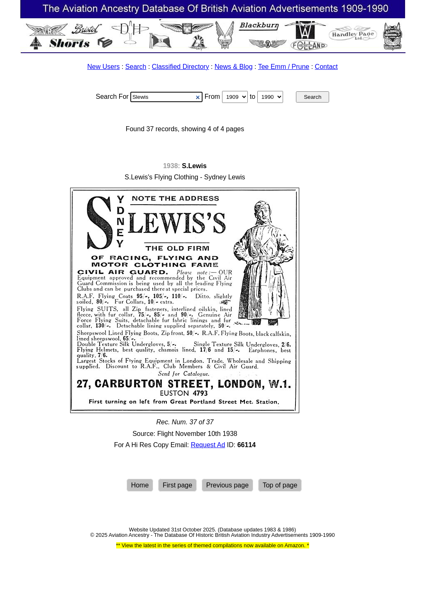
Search (136, 66)
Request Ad (208, 444)
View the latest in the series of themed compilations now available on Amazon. (213, 545)
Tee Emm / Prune (284, 66)
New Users (103, 66)
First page (177, 485)
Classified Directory (180, 66)
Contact (326, 66)
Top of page (280, 485)
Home (140, 485)
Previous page (227, 485)
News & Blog (234, 66)
